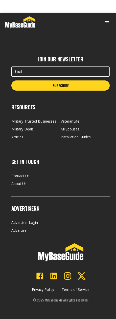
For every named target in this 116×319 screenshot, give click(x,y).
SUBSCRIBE (61, 85)
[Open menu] (107, 23)
